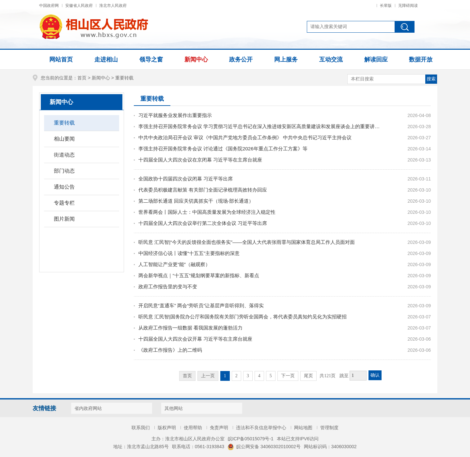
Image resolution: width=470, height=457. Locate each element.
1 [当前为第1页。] (225, 375)
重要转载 (124, 77)
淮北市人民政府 (113, 5)
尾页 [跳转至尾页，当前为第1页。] (308, 375)
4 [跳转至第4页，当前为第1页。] (259, 375)
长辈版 (386, 5)
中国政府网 (49, 5)
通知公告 (64, 187)
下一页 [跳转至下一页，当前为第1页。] (288, 375)
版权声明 (167, 427)
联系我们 (141, 427)
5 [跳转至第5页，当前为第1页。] (271, 375)
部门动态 (64, 171)
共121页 (328, 375)
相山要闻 (64, 139)
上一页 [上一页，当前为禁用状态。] (208, 375)
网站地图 (303, 427)
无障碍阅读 (408, 5)
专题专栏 (64, 203)
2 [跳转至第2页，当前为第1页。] (236, 375)
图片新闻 (64, 219)
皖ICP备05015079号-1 (251, 438)
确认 (375, 375)
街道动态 (64, 155)
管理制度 (329, 427)
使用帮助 (193, 427)
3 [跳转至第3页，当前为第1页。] (248, 375)
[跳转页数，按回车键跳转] (358, 376)
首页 (81, 77)
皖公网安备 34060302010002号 (264, 446)
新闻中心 (101, 77)
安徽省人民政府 (79, 5)
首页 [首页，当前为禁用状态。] (187, 375)
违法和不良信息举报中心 (261, 427)
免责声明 (219, 427)
